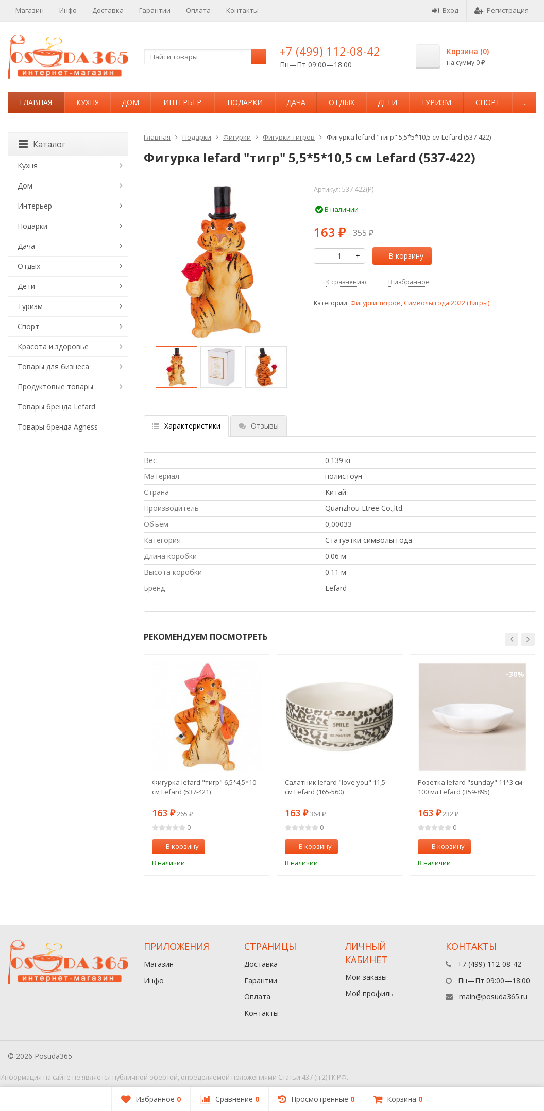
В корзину (400, 256)
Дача (295, 102)
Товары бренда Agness (58, 427)
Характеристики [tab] (186, 426)
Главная (36, 102)
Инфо (68, 10)
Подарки (245, 102)
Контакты (242, 10)
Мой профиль (369, 993)
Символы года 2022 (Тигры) (446, 303)
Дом (130, 102)
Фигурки (237, 137)
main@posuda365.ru (493, 996)
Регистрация (501, 10)
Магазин (29, 10)
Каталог (42, 144)
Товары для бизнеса (53, 366)
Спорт (487, 102)
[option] (176, 367)
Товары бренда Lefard (56, 407)
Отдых (341, 102)
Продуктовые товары (55, 386)
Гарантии (155, 10)
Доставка (108, 10)
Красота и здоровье (53, 346)
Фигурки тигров (289, 137)
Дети (387, 102)
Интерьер (182, 102)
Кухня (87, 102)
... (524, 102)
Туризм (436, 102)
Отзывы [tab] (259, 426)
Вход (445, 10)
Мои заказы (366, 977)
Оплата (198, 10)
